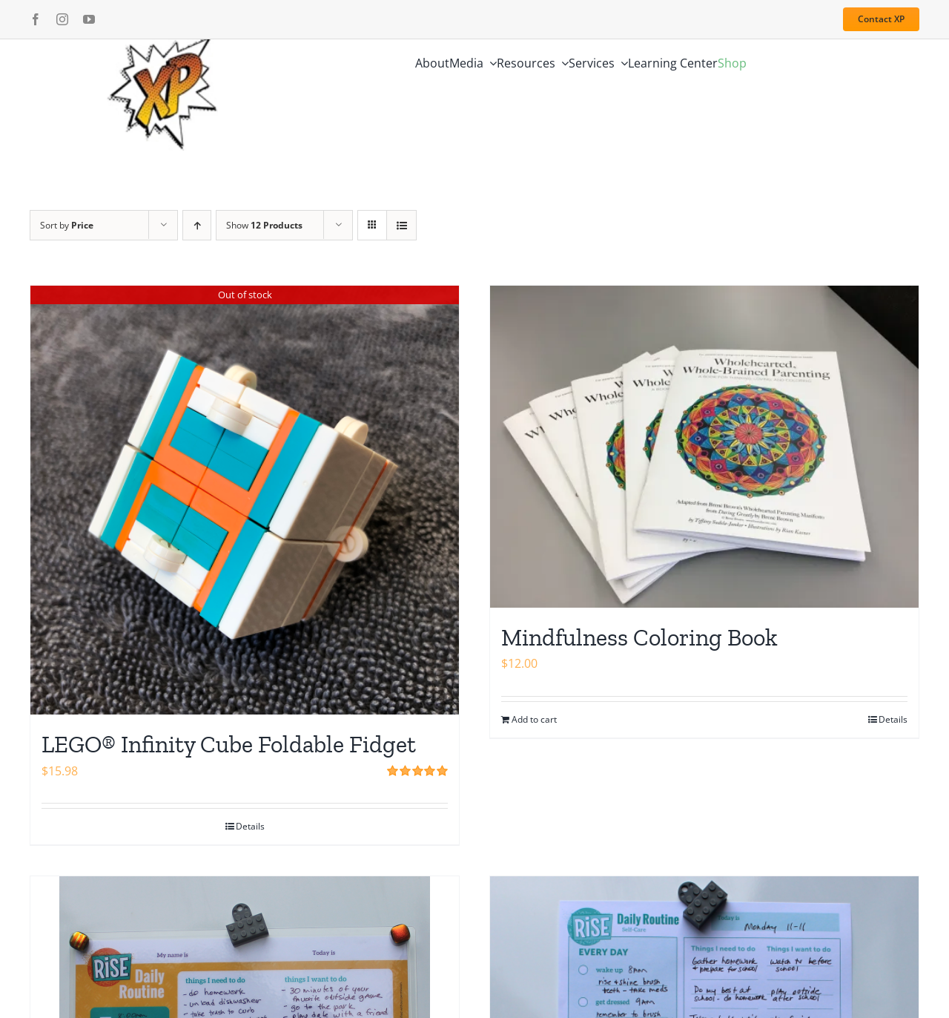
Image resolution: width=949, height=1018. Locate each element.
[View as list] (401, 225)
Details (250, 826)
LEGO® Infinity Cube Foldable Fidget (229, 744)
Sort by (66, 225)
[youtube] (89, 19)
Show (264, 225)
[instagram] (62, 19)
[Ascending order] (196, 225)
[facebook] (36, 19)
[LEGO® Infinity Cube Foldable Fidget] (244, 500)
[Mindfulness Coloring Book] (704, 447)
